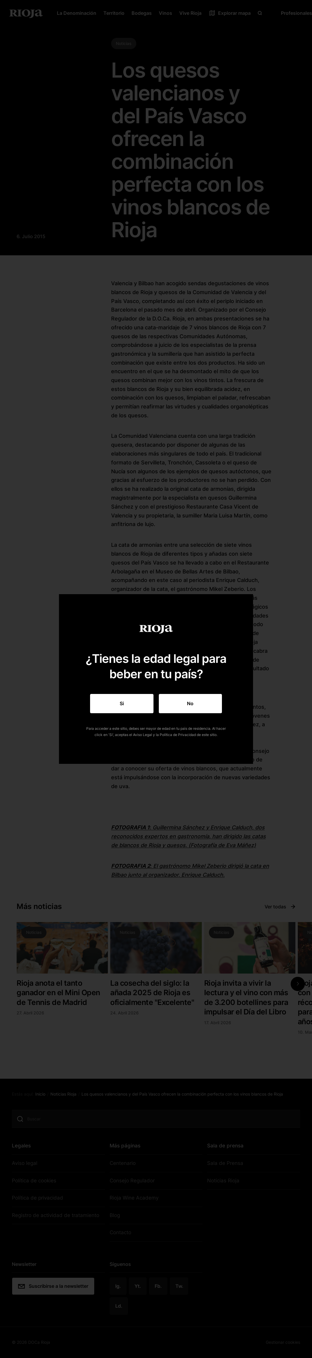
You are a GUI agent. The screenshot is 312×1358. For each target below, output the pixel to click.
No (190, 703)
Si (122, 703)
